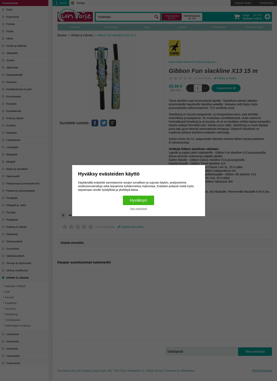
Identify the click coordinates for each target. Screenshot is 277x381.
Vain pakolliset (138, 208)
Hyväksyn (138, 200)
